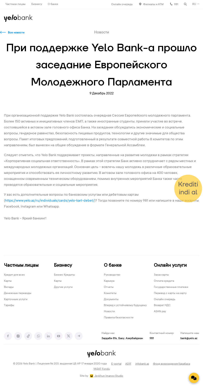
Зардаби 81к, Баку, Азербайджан (122, 338)
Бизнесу (36, 4)
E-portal (116, 364)
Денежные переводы (17, 293)
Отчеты (109, 287)
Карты (8, 281)
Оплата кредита (164, 281)
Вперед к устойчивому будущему (125, 305)
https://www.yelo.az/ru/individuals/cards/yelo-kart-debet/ (49, 201)
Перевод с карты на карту (170, 293)
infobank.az (142, 364)
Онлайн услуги (170, 265)
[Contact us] (194, 378)
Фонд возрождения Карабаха (171, 364)
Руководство (112, 275)
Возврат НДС (162, 305)
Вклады (9, 287)
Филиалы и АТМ (153, 4)
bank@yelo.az (188, 338)
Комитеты (110, 293)
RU (194, 4)
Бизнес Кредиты (64, 275)
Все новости (16, 32)
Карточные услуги (15, 299)
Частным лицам (15, 4)
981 (176, 4)
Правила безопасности (118, 317)
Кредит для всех (14, 275)
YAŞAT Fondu (101, 369)
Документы (111, 299)
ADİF (128, 364)
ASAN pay (160, 311)
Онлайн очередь (122, 4)
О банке (53, 4)
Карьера (109, 281)
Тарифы (9, 305)
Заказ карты (161, 275)
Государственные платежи (171, 287)
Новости (109, 311)
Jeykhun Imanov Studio (108, 376)
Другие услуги (63, 287)
